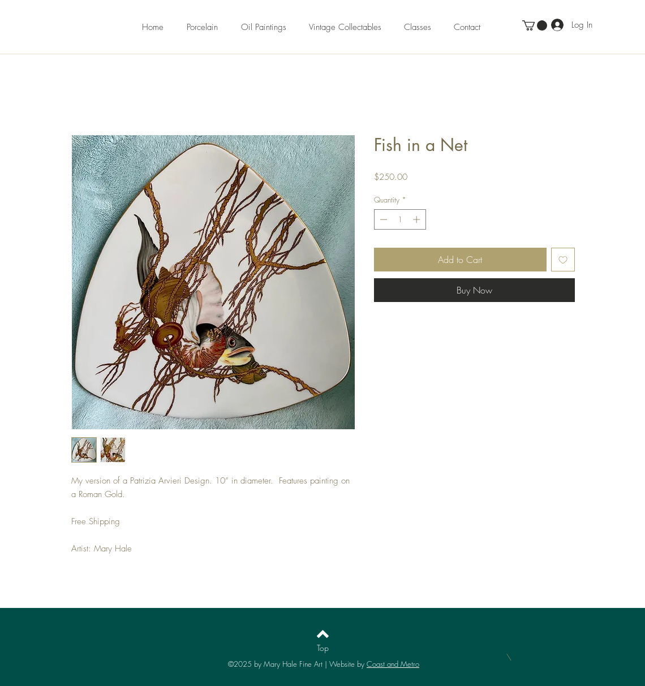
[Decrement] (382, 219)
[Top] (323, 647)
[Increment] (417, 219)
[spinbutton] (400, 219)
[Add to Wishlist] (563, 259)
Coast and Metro (393, 664)
